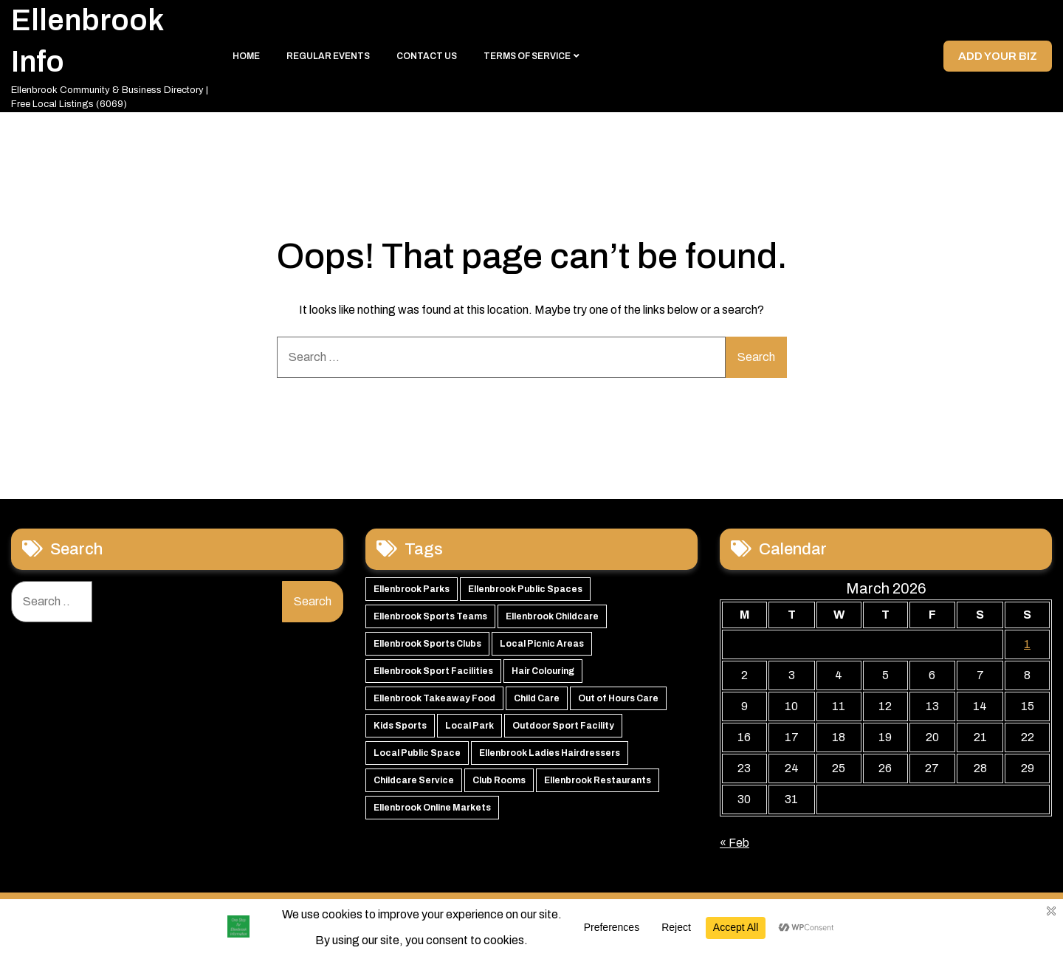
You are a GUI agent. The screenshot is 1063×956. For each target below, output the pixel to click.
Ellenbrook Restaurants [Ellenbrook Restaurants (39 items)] (597, 785)
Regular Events (328, 59)
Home (246, 59)
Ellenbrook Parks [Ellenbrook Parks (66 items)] (412, 594)
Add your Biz (996, 58)
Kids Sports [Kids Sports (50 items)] (400, 731)
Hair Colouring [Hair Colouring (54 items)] (543, 676)
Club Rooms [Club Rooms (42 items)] (499, 785)
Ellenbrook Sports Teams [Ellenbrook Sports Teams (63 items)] (430, 621)
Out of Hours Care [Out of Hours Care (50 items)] (618, 703)
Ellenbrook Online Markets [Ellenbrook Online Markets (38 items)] (432, 813)
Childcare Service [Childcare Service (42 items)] (414, 785)
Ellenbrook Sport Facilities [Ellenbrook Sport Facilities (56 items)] (433, 676)
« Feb (734, 848)
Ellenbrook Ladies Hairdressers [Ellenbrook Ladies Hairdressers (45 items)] (549, 758)
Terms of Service (527, 59)
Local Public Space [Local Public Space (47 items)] (417, 758)
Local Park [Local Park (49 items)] (469, 731)
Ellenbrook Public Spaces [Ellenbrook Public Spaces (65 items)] (525, 594)
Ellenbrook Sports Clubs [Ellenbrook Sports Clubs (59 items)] (427, 649)
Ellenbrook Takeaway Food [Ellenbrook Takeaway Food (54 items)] (434, 703)
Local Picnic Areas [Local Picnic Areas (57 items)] (542, 649)
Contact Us (426, 59)
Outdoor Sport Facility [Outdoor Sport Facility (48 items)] (563, 731)
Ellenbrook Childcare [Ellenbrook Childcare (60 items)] (552, 621)
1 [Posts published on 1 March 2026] (1027, 649)
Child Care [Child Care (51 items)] (537, 703)
